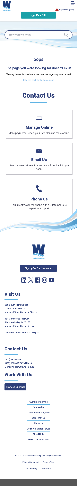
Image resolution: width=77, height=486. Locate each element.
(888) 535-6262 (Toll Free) (18, 363)
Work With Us (38, 417)
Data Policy (46, 468)
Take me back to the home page (38, 80)
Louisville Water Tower (38, 428)
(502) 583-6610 (12, 359)
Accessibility (31, 468)
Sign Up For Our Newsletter (38, 268)
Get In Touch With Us (38, 439)
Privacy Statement (30, 462)
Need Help (38, 434)
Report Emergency (64, 9)
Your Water (38, 407)
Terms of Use (49, 462)
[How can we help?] (38, 35)
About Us (38, 423)
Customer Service (38, 401)
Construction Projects (39, 412)
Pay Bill (38, 15)
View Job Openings (15, 386)
